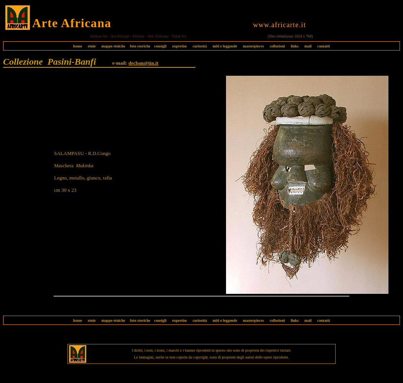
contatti (323, 46)
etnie (90, 46)
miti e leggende (225, 46)
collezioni (277, 46)
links (295, 46)
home (77, 46)
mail (307, 46)
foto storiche (140, 46)
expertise (179, 46)
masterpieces (253, 46)
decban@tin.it (143, 63)
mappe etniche (113, 46)
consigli (160, 46)
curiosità (200, 46)
